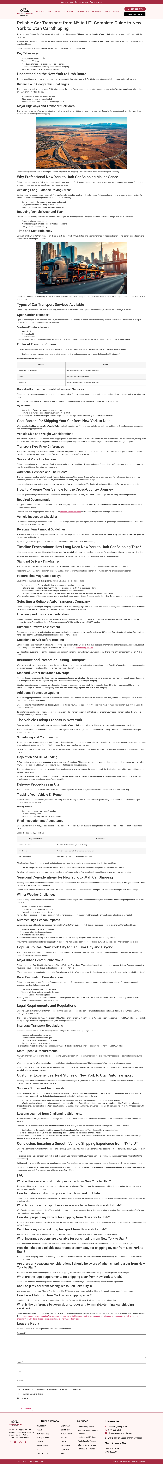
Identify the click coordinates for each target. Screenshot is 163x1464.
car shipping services (84, 648)
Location (97, 12)
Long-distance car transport (111, 1316)
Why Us (40, 12)
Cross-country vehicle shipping (35, 1316)
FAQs (107, 12)
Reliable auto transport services (66, 1319)
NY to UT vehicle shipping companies (39, 1319)
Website (20, 1380)
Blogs (116, 12)
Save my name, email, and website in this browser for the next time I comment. (50, 1390)
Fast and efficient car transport (87, 1316)
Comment (21, 1333)
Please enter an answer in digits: (30, 1394)
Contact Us (83, 12)
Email (20, 1371)
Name (20, 1362)
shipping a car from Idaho (70, 512)
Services (69, 12)
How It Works (54, 12)
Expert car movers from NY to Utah (61, 1316)
